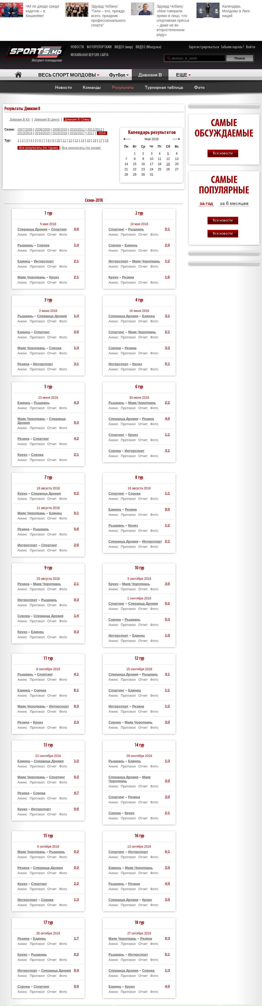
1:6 (167, 277)
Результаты (123, 87)
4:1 (76, 674)
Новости (63, 87)
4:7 (76, 793)
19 (168, 164)
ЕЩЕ (181, 74)
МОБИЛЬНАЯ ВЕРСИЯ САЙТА (89, 55)
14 (82, 140)
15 (88, 140)
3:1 (76, 364)
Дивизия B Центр (46, 119)
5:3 (167, 619)
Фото (199, 87)
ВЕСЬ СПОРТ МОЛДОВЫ (67, 74)
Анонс (22, 234)
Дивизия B (150, 74)
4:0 (76, 229)
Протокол (37, 234)
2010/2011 (77, 129)
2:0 (167, 245)
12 (70, 140)
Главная (18, 74)
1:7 (76, 938)
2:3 (76, 722)
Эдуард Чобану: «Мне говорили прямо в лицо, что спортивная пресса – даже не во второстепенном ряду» (160, 20)
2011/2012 (94, 129)
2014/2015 (42, 133)
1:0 (167, 635)
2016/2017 (77, 133)
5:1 (167, 364)
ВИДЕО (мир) (123, 47)
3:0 (167, 584)
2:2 (167, 402)
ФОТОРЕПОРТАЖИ (99, 47)
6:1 (76, 690)
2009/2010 (59, 129)
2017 (90, 133)
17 (100, 140)
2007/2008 (25, 129)
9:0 (167, 509)
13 (76, 140)
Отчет (52, 234)
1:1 (167, 434)
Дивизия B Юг (20, 119)
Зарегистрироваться (204, 47)
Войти (250, 47)
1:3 (76, 761)
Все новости (223, 153)
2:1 (76, 261)
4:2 (76, 438)
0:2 (76, 493)
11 (64, 140)
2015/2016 (59, 133)
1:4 (76, 245)
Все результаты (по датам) (81, 148)
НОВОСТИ (77, 47)
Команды (92, 87)
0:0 (76, 809)
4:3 (76, 402)
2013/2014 (25, 133)
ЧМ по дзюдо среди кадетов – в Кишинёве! (29, 10)
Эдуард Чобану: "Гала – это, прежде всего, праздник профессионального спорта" (95, 15)
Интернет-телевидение (35, 54)
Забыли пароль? (232, 47)
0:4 (76, 970)
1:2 (167, 261)
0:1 (167, 229)
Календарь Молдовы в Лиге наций (223, 10)
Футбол (117, 74)
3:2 (167, 348)
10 (58, 140)
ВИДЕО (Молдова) (148, 47)
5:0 (76, 529)
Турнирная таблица (164, 87)
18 (106, 140)
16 (94, 140)
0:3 (76, 422)
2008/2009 (42, 129)
